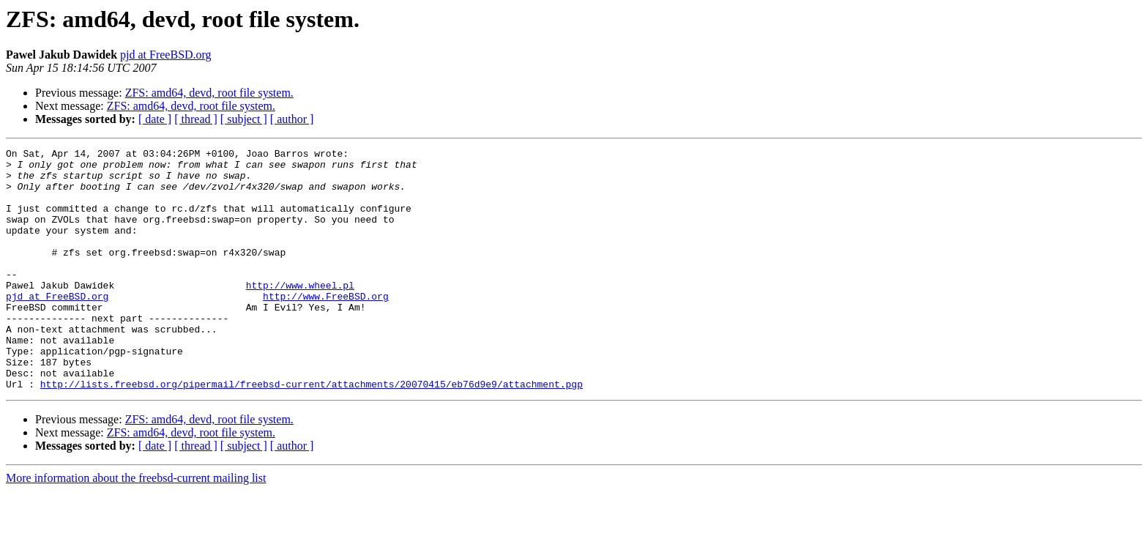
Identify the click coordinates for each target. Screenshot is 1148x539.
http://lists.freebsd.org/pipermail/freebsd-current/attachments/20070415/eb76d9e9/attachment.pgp (311, 432)
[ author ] (292, 119)
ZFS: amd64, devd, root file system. (209, 92)
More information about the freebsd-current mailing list (136, 526)
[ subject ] (243, 119)
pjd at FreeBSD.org (166, 54)
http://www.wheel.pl (300, 313)
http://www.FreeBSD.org (326, 326)
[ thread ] (195, 119)
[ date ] (154, 119)
